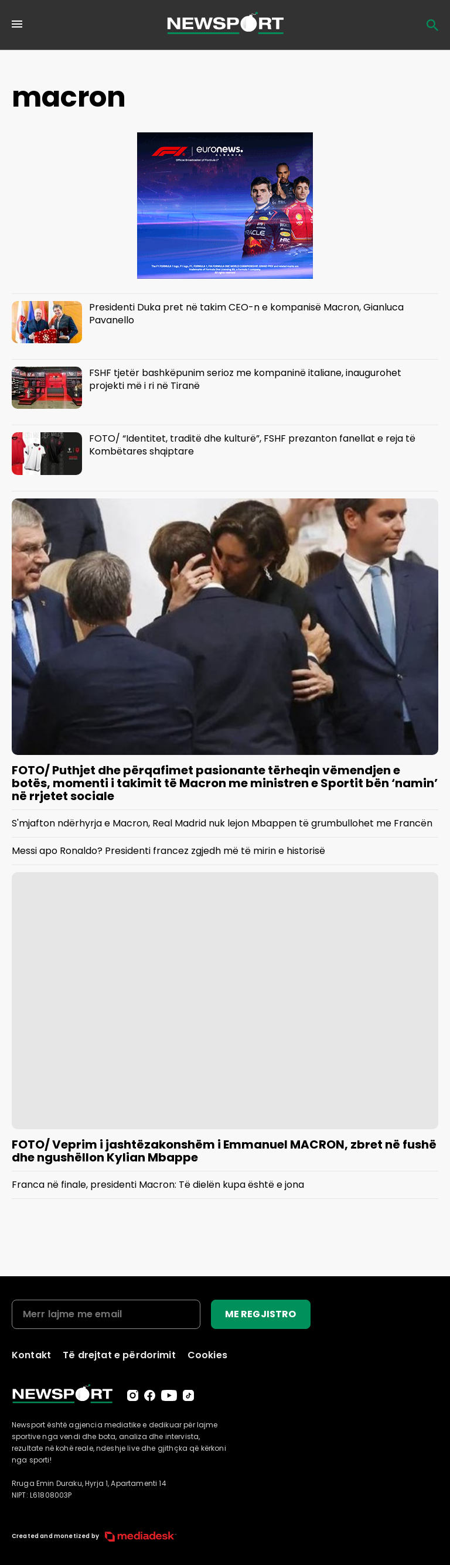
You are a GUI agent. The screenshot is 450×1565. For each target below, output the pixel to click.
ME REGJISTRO (260, 1314)
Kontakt (31, 1355)
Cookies (207, 1355)
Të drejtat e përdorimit (119, 1355)
